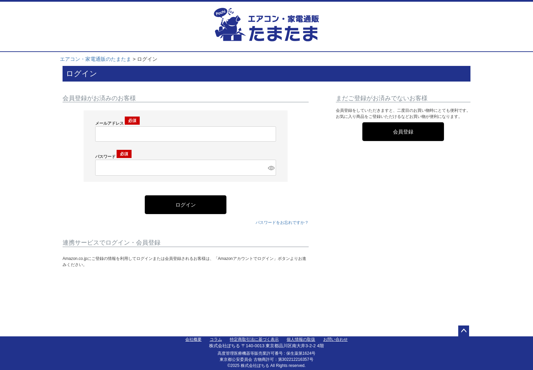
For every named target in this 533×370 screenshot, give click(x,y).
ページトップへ (463, 330)
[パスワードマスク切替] (271, 167)
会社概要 (193, 339)
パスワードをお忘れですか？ (282, 222)
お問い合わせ (335, 339)
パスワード (113, 156)
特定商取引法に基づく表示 (254, 339)
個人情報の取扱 (301, 339)
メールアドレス (117, 123)
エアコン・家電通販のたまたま (95, 59)
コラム (216, 339)
